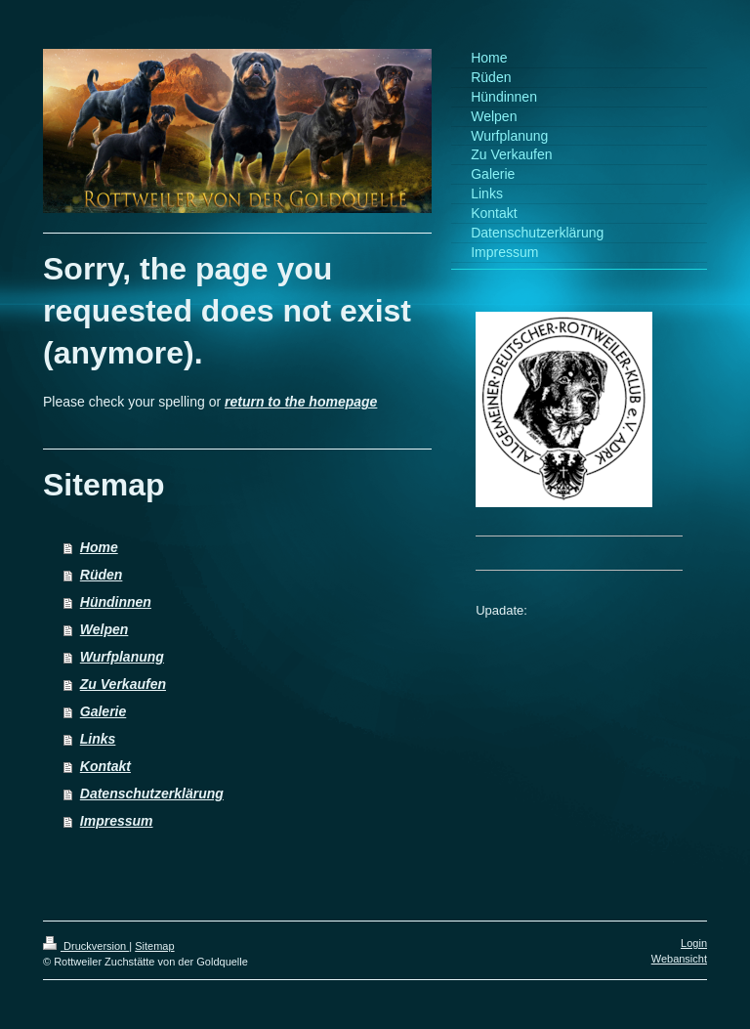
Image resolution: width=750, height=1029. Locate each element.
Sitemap (154, 946)
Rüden (101, 574)
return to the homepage (301, 401)
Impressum (116, 821)
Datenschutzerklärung (152, 793)
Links (98, 739)
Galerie (103, 711)
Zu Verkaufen (123, 684)
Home (99, 547)
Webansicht (679, 959)
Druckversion (86, 946)
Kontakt (105, 766)
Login (694, 943)
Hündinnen (115, 602)
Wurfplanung (122, 657)
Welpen (104, 629)
